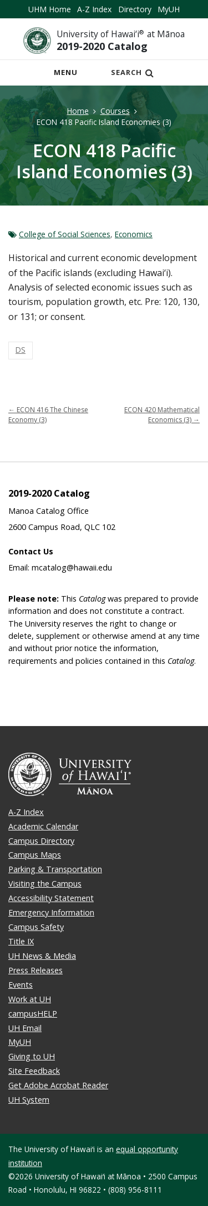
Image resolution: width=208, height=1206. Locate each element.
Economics (134, 234)
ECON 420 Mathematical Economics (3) (162, 414)
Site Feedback (34, 1070)
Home (78, 111)
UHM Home (49, 9)
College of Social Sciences (64, 234)
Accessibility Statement (51, 898)
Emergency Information (51, 912)
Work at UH (29, 999)
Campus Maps (34, 854)
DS (21, 349)
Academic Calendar (43, 826)
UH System (28, 1099)
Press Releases (35, 970)
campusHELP (32, 1013)
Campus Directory (41, 840)
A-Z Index (94, 9)
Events (20, 984)
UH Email (25, 1028)
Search (132, 72)
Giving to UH (31, 1056)
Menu (68, 75)
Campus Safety (36, 927)
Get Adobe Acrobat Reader (58, 1085)
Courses (115, 111)
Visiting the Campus (45, 883)
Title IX (21, 941)
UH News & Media (42, 955)
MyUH (169, 9)
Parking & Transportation (55, 869)
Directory (134, 9)
